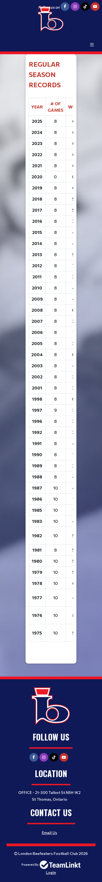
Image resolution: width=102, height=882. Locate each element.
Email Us (49, 832)
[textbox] (51, 353)
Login (51, 872)
